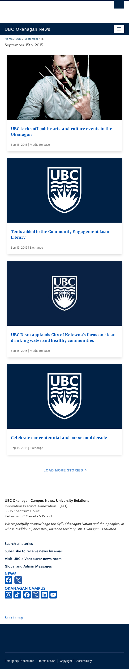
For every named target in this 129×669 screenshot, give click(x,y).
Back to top (16, 618)
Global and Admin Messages (28, 566)
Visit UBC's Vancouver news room (33, 559)
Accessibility (84, 661)
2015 (19, 38)
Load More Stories (63, 470)
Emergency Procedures (19, 661)
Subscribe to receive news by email (34, 551)
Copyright (66, 661)
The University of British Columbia (46, 10)
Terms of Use (47, 661)
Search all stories (19, 544)
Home (9, 38)
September (31, 38)
